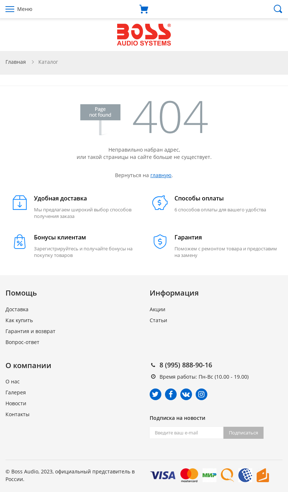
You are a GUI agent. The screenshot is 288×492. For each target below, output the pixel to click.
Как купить (19, 320)
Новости (15, 403)
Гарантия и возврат (30, 331)
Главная (15, 61)
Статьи (158, 320)
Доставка (16, 309)
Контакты (17, 414)
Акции (157, 309)
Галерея (15, 392)
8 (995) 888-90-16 (186, 364)
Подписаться (243, 432)
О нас (12, 381)
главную (161, 175)
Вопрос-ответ (22, 342)
